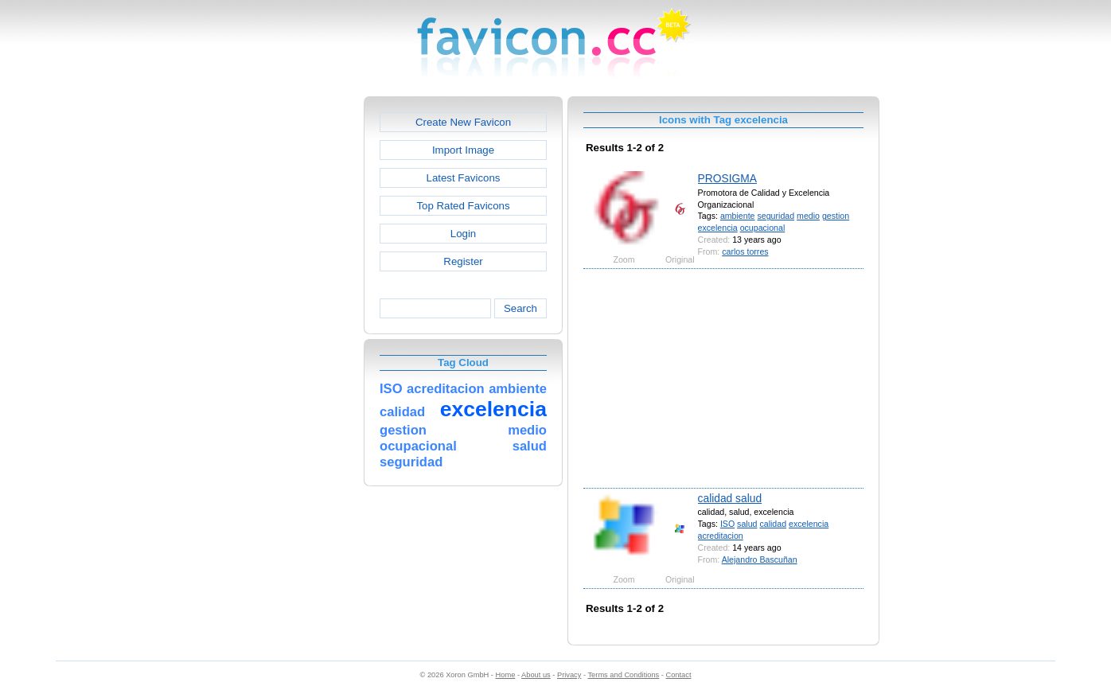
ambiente (737, 215)
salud (747, 523)
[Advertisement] (295, 335)
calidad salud (730, 498)
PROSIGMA (727, 178)
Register (462, 261)
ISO (727, 523)
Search (520, 308)
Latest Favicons (464, 178)
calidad (772, 523)
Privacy (569, 675)
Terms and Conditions (623, 675)
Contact (679, 675)
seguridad (775, 215)
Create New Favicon (463, 122)
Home (506, 675)
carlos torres (745, 251)
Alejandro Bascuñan (759, 559)
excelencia (718, 227)
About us (536, 675)
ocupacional (762, 227)
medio (808, 215)
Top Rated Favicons (462, 206)
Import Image (463, 150)
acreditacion (720, 535)
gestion (835, 215)
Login (463, 234)
